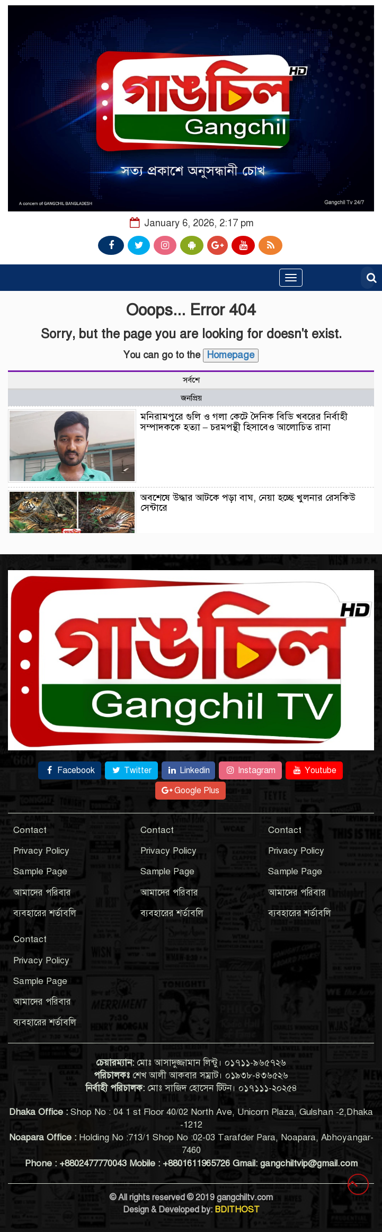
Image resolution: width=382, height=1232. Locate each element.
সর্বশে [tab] (191, 380)
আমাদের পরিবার (42, 892)
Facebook (70, 770)
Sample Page (40, 871)
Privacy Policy (41, 850)
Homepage (230, 355)
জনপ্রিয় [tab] (191, 398)
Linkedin (188, 770)
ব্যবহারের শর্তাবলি (44, 913)
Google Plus (190, 790)
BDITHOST (237, 1209)
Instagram (250, 770)
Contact (30, 830)
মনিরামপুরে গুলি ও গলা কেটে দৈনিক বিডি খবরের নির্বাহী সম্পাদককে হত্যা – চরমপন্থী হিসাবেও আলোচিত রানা (244, 422)
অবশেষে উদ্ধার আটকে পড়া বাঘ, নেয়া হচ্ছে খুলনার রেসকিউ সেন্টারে (248, 503)
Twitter (131, 770)
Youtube (314, 770)
